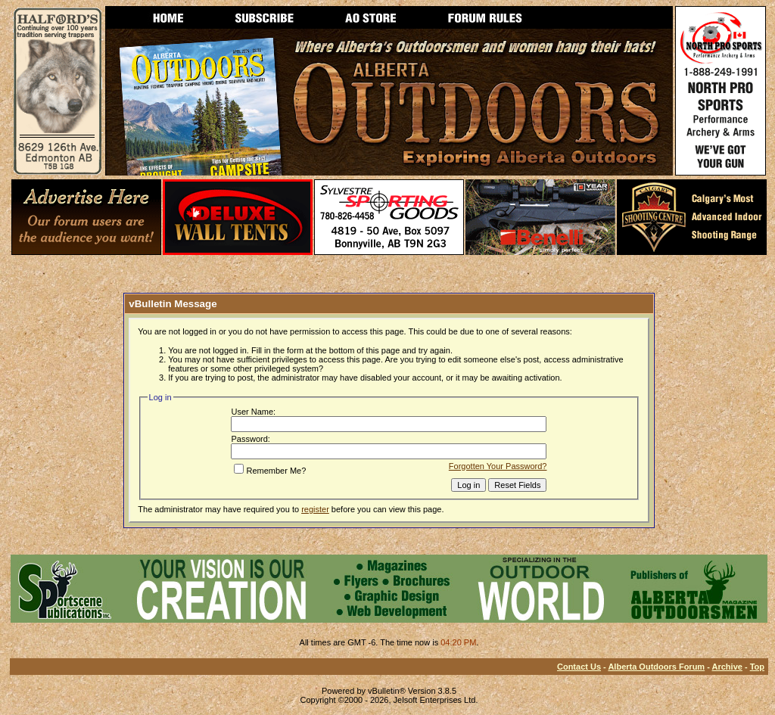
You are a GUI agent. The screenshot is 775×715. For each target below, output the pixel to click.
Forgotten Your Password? (498, 466)
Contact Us (579, 666)
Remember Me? (270, 470)
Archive (727, 666)
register (315, 509)
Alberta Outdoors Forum (656, 666)
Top (757, 666)
